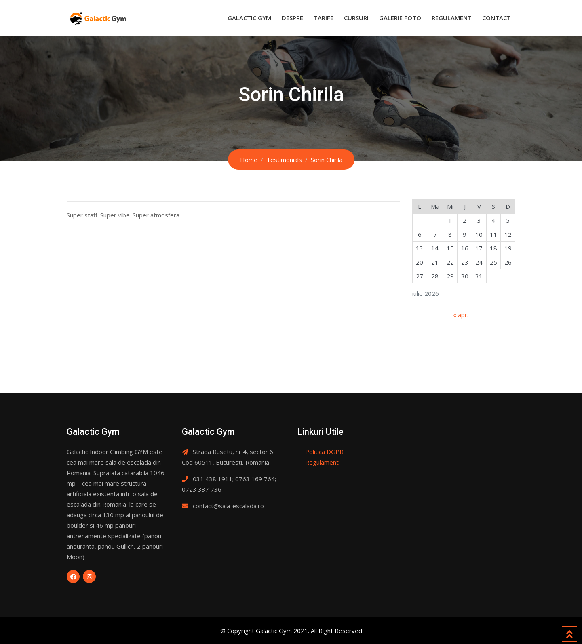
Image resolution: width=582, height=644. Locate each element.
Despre (292, 18)
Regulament (452, 18)
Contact (496, 18)
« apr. (460, 315)
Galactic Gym (249, 18)
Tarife (323, 18)
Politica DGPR (324, 452)
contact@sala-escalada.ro (228, 506)
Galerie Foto (400, 18)
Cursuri (356, 18)
